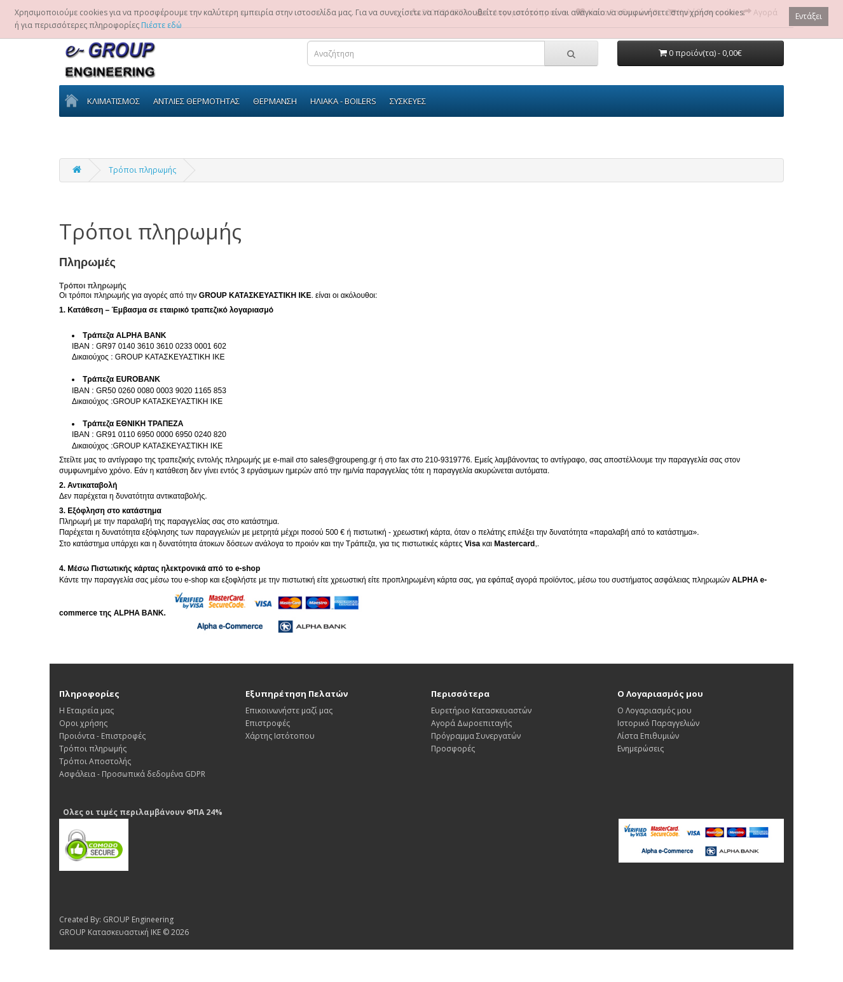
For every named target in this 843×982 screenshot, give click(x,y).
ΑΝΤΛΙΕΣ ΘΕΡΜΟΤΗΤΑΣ (196, 101)
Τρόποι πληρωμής (142, 170)
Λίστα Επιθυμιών (648, 735)
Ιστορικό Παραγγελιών (658, 723)
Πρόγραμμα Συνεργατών (476, 735)
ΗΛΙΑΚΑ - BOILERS (343, 101)
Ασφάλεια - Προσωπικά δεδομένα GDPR (132, 774)
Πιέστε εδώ (161, 25)
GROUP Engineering (138, 919)
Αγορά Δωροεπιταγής (471, 723)
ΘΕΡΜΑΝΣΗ (275, 101)
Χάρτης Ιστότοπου (280, 735)
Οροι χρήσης (83, 723)
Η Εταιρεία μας (86, 710)
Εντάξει (808, 16)
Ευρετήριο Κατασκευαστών (481, 710)
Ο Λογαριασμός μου (654, 710)
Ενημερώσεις (640, 748)
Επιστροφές (267, 723)
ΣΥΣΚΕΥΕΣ (408, 101)
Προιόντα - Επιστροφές (102, 735)
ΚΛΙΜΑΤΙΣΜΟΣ (113, 101)
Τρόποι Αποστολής (95, 761)
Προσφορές (453, 748)
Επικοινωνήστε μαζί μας (288, 710)
